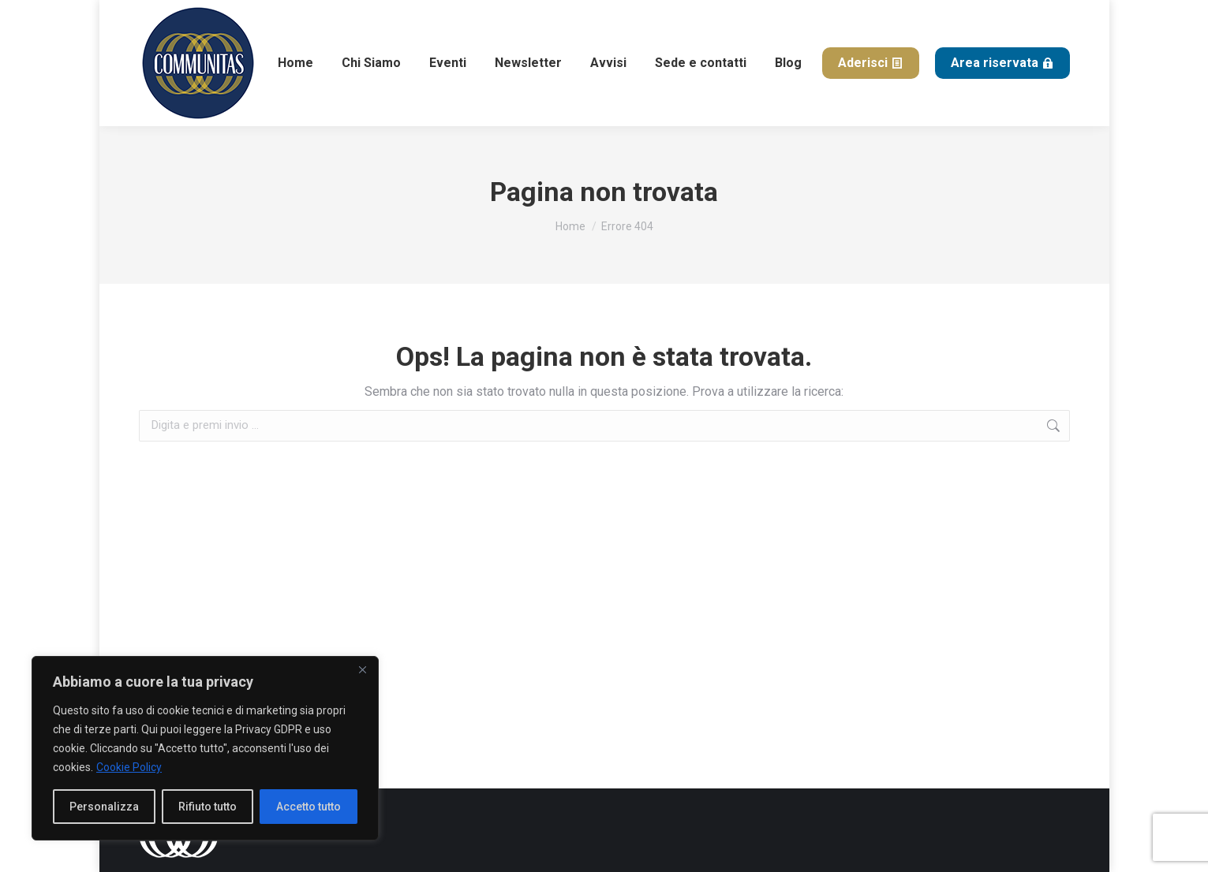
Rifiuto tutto (207, 806)
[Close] (362, 669)
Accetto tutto (308, 806)
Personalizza (104, 806)
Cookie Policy (129, 767)
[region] (205, 748)
